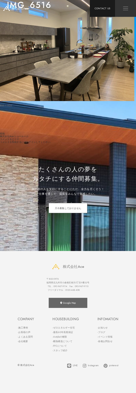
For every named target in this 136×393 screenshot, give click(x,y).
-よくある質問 (25, 336)
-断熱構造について (62, 341)
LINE (72, 366)
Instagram (91, 366)
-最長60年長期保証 (62, 332)
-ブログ (101, 332)
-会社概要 (23, 341)
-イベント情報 (104, 336)
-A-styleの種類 (59, 336)
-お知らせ (102, 327)
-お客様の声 (24, 332)
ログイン (31, 142)
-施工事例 (23, 327)
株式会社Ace (68, 266)
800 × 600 (6, 105)
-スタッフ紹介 (59, 350)
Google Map (68, 303)
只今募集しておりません (68, 208)
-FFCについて (59, 346)
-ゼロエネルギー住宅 (63, 327)
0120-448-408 (72, 290)
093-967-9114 (60, 286)
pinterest (111, 366)
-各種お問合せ (104, 341)
